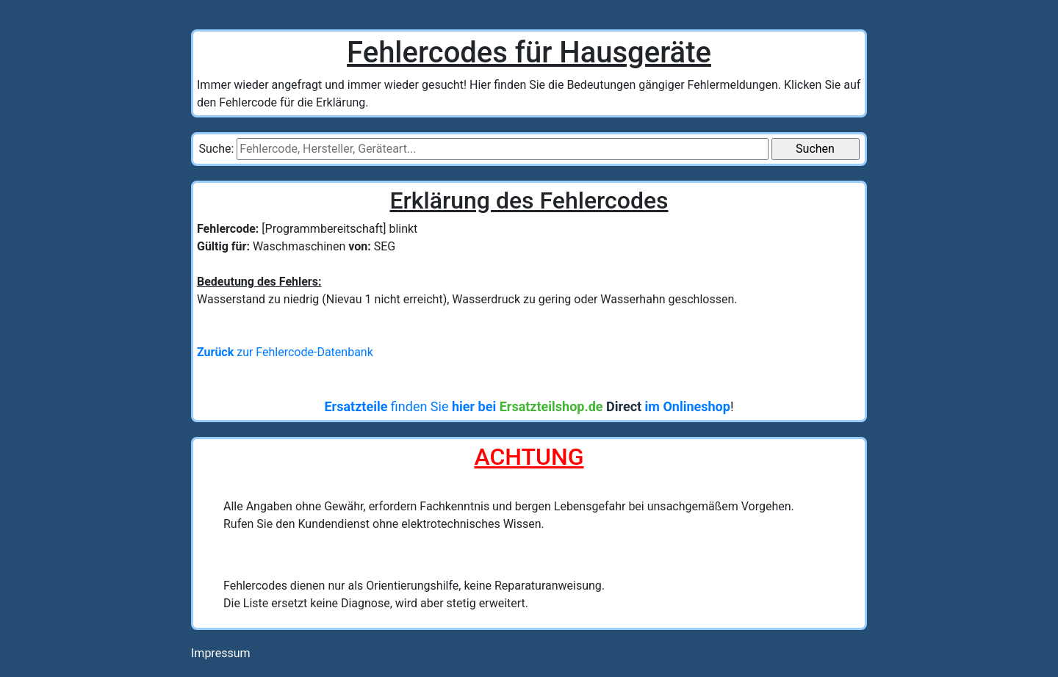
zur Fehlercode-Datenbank (285, 352)
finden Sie (527, 406)
